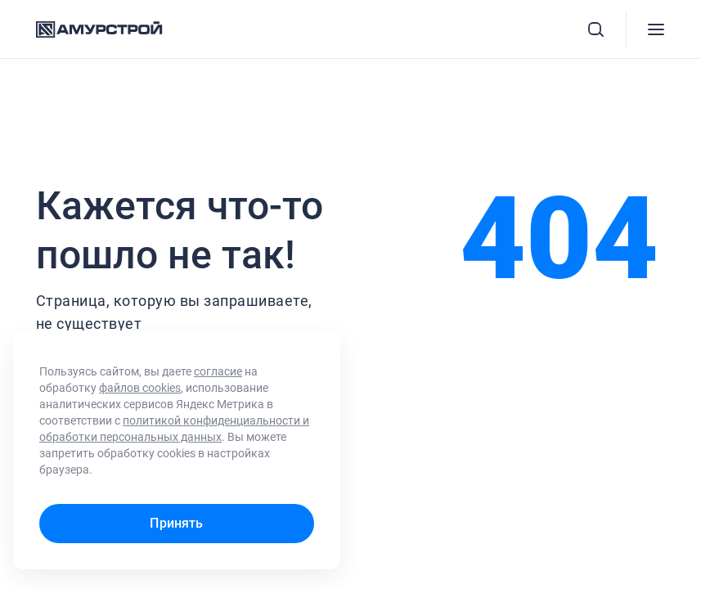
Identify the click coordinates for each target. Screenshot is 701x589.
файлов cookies (140, 387)
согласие (218, 371)
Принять (176, 523)
